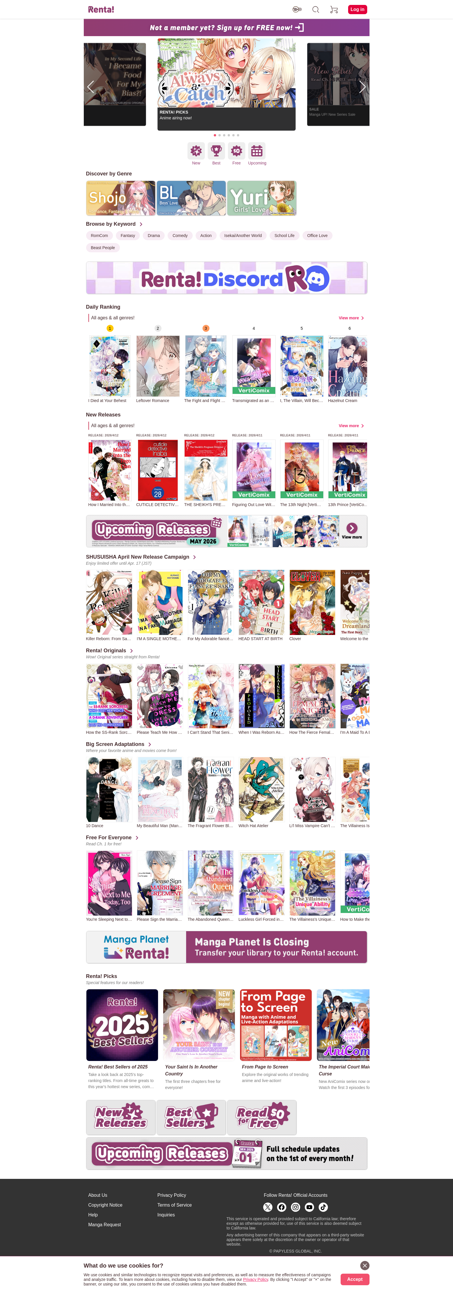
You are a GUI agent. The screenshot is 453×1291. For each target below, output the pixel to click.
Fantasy (128, 235)
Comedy (179, 235)
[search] (315, 9)
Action (206, 235)
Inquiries (166, 1214)
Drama (154, 235)
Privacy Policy (171, 1195)
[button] (215, 135)
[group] (110, 364)
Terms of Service (174, 1205)
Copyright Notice (105, 1205)
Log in (358, 9)
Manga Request (104, 1224)
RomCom (99, 235)
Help (93, 1214)
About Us (97, 1195)
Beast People (103, 247)
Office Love (317, 235)
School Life (284, 235)
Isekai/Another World (243, 235)
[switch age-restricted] (297, 9)
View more (349, 318)
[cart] (334, 9)
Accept (355, 1279)
